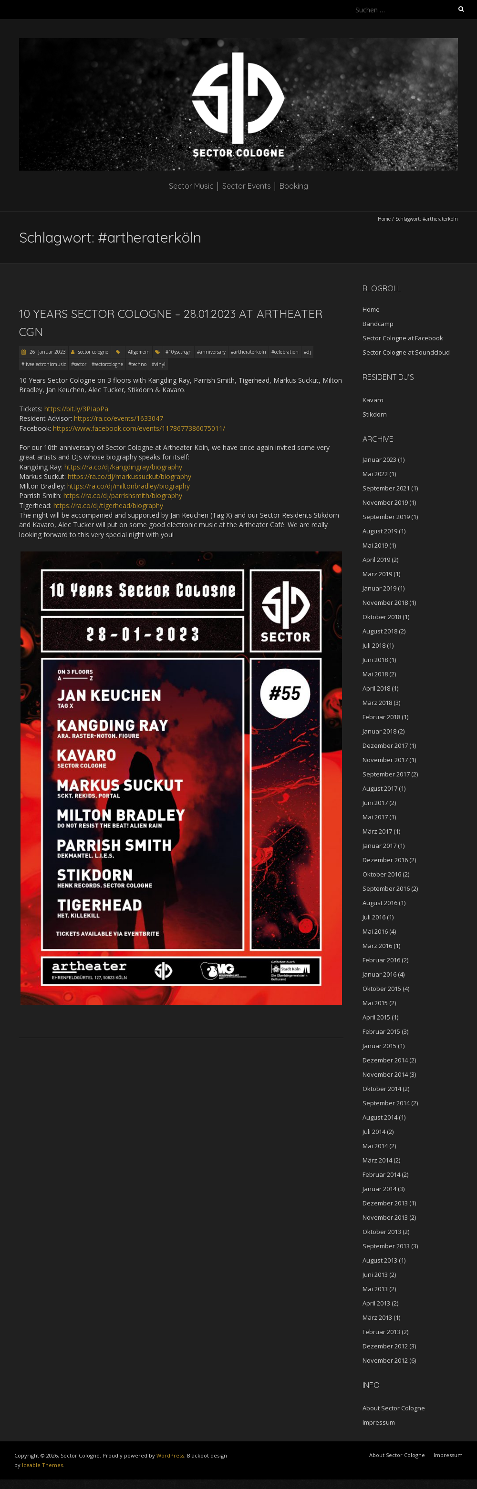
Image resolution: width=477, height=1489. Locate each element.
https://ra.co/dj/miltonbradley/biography (128, 485)
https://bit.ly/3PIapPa (76, 408)
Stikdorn (375, 414)
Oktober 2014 (382, 1088)
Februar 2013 (381, 1331)
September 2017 (386, 774)
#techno (137, 364)
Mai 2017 (375, 817)
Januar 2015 (379, 1045)
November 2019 (385, 502)
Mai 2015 (375, 1003)
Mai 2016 (375, 931)
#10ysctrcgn (179, 351)
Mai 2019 (375, 545)
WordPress (170, 1455)
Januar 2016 (379, 974)
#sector (78, 364)
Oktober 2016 (382, 874)
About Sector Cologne (394, 1408)
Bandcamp (378, 323)
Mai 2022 (375, 473)
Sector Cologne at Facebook (403, 338)
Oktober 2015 (382, 988)
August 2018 (380, 631)
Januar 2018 (379, 731)
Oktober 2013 (382, 1231)
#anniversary (211, 351)
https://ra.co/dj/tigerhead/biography (108, 505)
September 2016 (386, 888)
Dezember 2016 (385, 860)
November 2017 (385, 759)
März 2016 (377, 945)
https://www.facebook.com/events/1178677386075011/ (139, 428)
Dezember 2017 (385, 745)
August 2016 (380, 902)
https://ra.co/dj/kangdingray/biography (123, 466)
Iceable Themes (42, 1465)
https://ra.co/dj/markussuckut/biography (129, 476)
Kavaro (373, 400)
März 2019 (377, 574)
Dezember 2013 (385, 1203)
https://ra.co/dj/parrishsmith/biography (122, 495)
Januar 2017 (379, 845)
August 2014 (380, 1117)
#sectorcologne (107, 364)
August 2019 (380, 531)
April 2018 (376, 688)
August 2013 (380, 1260)
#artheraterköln (248, 351)
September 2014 (386, 1103)
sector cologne (93, 351)
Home (384, 218)
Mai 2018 (375, 674)
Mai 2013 (375, 1289)
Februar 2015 (381, 1031)
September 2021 (386, 488)
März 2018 (377, 702)
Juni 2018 (375, 659)
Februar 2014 (381, 1174)
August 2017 (380, 788)
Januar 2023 (379, 459)
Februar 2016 (381, 960)
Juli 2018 (374, 645)
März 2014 (377, 1160)
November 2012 (385, 1360)
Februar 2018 (381, 717)
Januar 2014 (379, 1188)
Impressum (379, 1422)
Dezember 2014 (385, 1060)
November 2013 (385, 1217)
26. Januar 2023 (47, 351)
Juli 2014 (374, 1131)
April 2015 (376, 1017)
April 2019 (376, 559)
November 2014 (385, 1074)
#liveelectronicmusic (43, 364)
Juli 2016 (374, 917)
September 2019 (386, 516)
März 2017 (377, 831)
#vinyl (159, 364)
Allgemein (139, 351)
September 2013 (386, 1246)
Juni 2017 (375, 802)
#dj (307, 351)
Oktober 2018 (382, 616)
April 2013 (376, 1303)
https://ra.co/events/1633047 (118, 418)
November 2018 (385, 602)
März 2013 (377, 1317)
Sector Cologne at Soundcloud (406, 352)
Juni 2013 (375, 1274)
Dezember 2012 (385, 1346)
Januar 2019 (379, 588)
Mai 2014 (375, 1146)
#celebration (285, 351)
